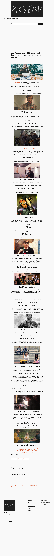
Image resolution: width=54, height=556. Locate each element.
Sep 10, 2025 (13, 60)
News (28, 60)
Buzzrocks (25, 60)
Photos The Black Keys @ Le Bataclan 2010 (27, 449)
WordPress (10, 521)
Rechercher (40, 23)
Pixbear (19, 60)
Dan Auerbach (13, 458)
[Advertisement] (10, 37)
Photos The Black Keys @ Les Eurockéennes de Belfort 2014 (27, 452)
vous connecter (19, 477)
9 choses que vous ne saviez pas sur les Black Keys (27, 448)
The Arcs (19, 458)
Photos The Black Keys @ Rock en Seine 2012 (27, 450)
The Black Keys (28, 148)
